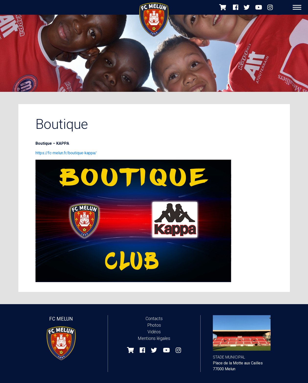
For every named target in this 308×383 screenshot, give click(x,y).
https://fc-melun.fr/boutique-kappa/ (66, 153)
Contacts (154, 318)
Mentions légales (154, 338)
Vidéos (154, 331)
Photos (154, 325)
